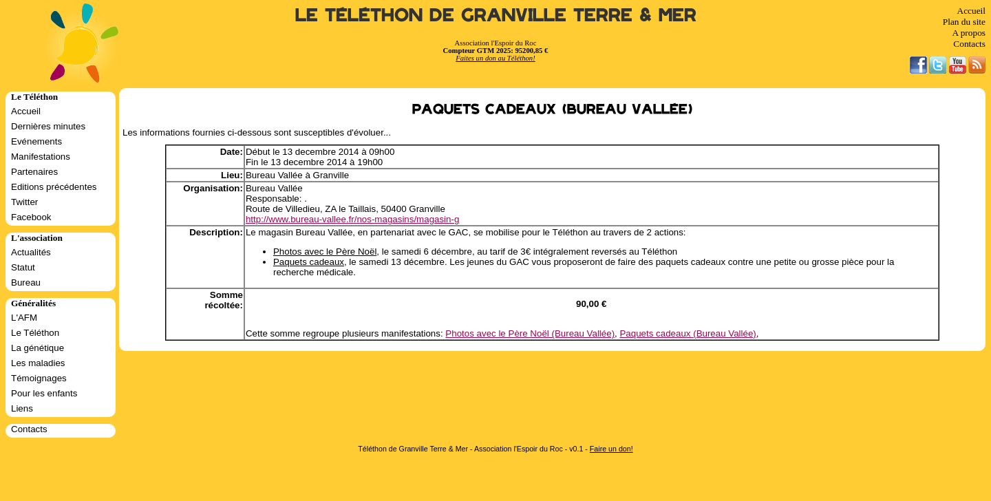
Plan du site (964, 22)
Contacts (969, 44)
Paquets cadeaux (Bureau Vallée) (687, 333)
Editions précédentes (53, 187)
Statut (23, 267)
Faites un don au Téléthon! (495, 58)
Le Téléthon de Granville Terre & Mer (495, 15)
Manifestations (40, 156)
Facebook (31, 217)
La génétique (37, 348)
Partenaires (34, 172)
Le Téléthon (35, 333)
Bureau (26, 282)
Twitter (24, 202)
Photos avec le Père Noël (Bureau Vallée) (530, 333)
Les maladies (38, 363)
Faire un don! (611, 449)
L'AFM (24, 317)
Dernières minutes (48, 126)
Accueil (971, 11)
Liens (22, 408)
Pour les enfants (44, 393)
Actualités (31, 252)
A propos (968, 33)
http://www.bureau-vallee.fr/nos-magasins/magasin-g (352, 219)
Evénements (36, 141)
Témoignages (39, 378)
